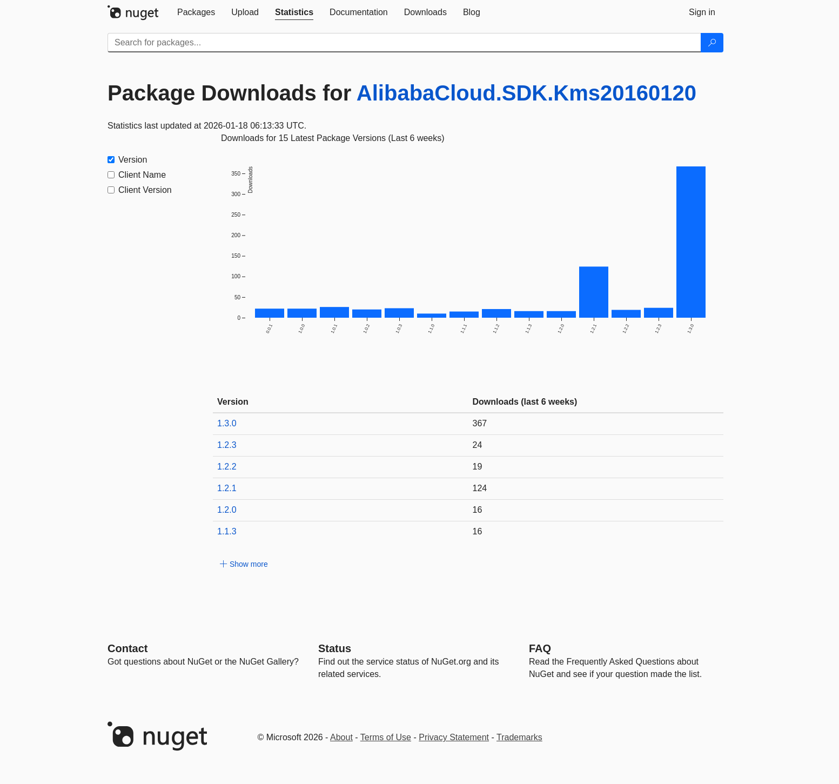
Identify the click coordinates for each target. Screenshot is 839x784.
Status (334, 648)
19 (477, 466)
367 (480, 423)
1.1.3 (227, 531)
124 (480, 488)
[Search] (712, 42)
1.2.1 (227, 488)
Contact (127, 648)
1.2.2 (227, 466)
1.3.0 (227, 423)
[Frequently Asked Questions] (540, 648)
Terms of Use (385, 737)
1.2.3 (227, 445)
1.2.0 (227, 509)
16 (477, 509)
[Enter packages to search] (404, 42)
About (341, 737)
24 (477, 445)
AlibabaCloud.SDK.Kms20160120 (526, 93)
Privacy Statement (454, 737)
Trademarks (519, 737)
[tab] (196, 12)
